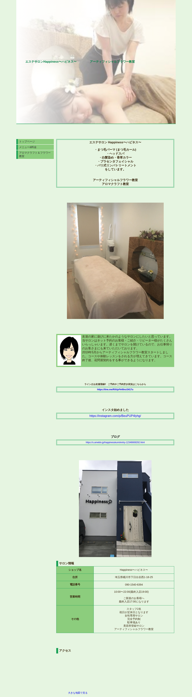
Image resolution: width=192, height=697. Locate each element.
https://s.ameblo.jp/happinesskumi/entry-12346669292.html (115, 442)
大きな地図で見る (78, 692)
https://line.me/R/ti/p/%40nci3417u (115, 389)
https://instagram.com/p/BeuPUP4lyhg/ (115, 415)
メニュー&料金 (28, 147)
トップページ (27, 141)
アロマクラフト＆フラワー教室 (35, 154)
